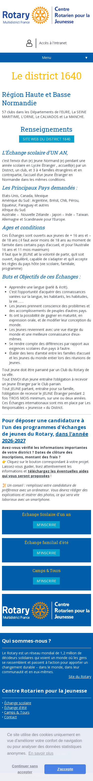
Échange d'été (15, 707)
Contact (10, 717)
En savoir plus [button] (41, 753)
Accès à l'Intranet (46, 42)
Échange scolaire (17, 703)
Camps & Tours (17, 712)
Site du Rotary (80, 676)
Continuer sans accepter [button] (25, 769)
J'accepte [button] (65, 769)
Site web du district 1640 (46, 139)
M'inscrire (46, 524)
